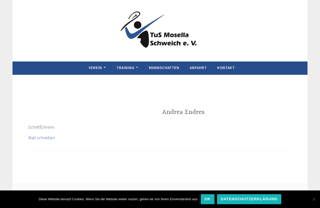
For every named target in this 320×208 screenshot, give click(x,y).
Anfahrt (198, 67)
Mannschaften (164, 67)
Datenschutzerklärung (249, 199)
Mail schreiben (41, 138)
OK (207, 199)
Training (125, 67)
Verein (95, 67)
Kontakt (226, 67)
